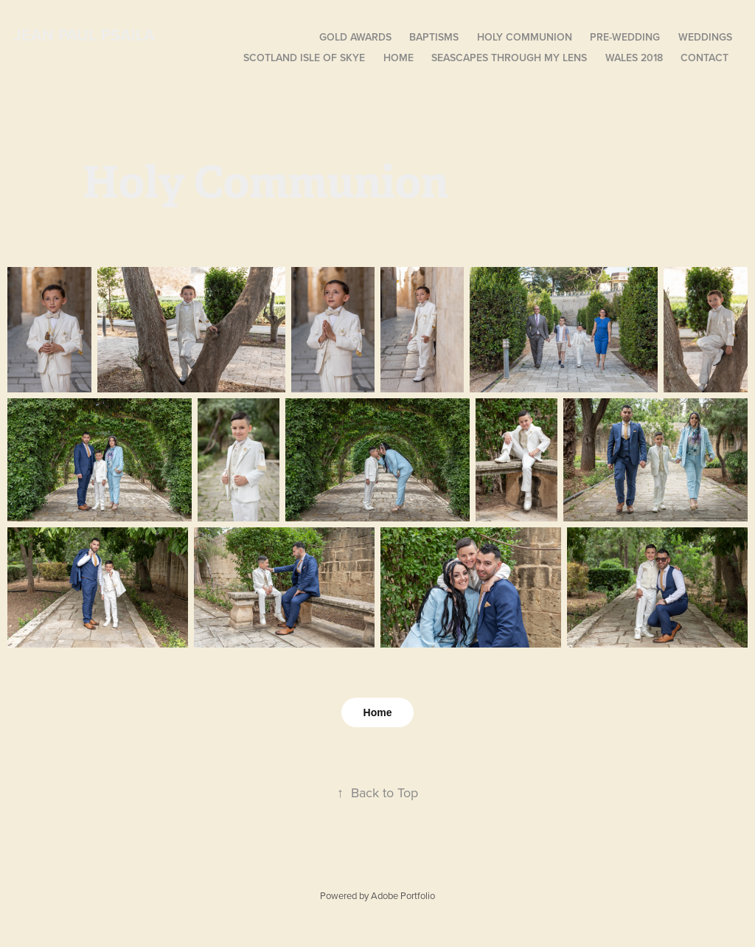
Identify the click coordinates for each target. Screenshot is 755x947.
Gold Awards (355, 37)
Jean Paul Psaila (84, 34)
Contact (704, 57)
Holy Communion (524, 37)
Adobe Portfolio (403, 895)
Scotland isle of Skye (304, 57)
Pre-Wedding (625, 37)
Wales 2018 (634, 57)
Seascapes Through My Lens (509, 57)
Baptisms (434, 37)
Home (398, 57)
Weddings (705, 37)
